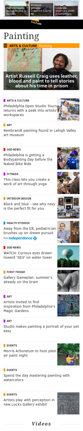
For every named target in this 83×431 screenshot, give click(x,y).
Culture (36, 23)
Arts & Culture (23, 45)
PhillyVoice (10, 24)
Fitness (12, 174)
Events (12, 345)
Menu (75, 24)
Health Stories (18, 223)
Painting (45, 45)
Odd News (14, 149)
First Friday (16, 272)
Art (9, 125)
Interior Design (19, 198)
